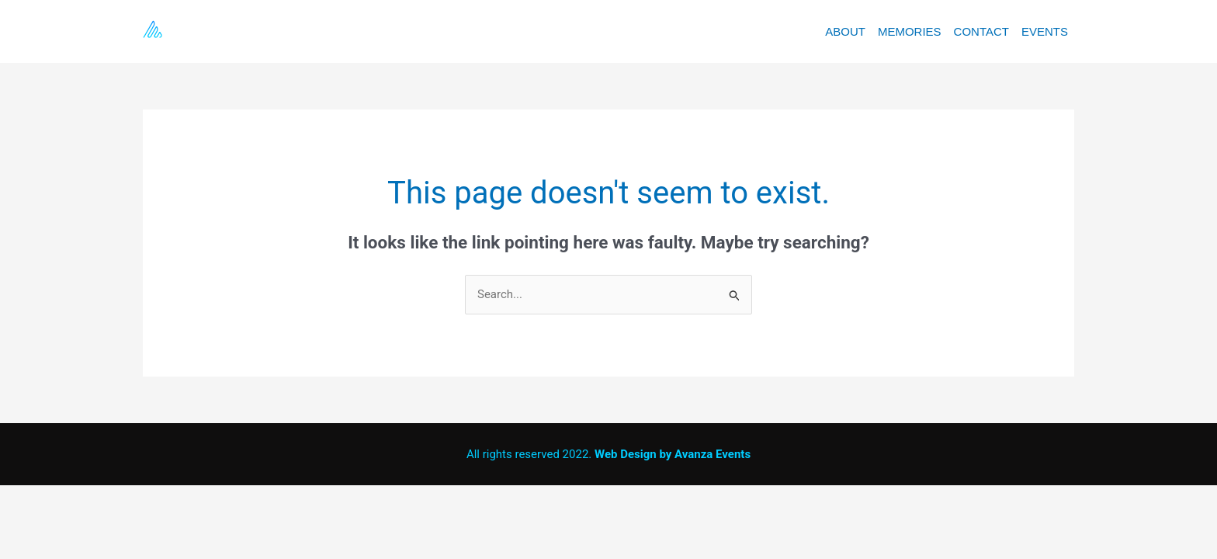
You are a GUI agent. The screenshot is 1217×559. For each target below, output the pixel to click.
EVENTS (1044, 31)
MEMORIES (909, 31)
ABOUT (845, 31)
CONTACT (981, 31)
